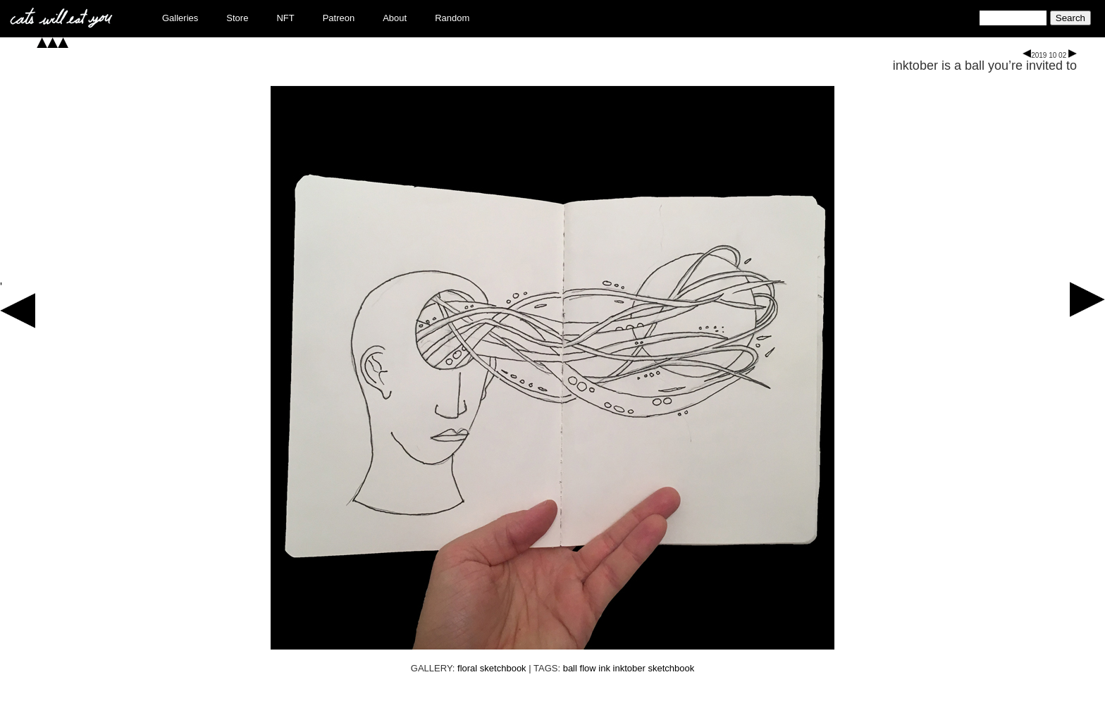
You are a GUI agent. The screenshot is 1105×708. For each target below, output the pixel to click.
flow (588, 668)
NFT (285, 18)
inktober (629, 668)
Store (237, 18)
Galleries (180, 18)
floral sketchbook (491, 668)
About (395, 18)
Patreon (339, 18)
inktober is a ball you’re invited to (985, 65)
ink (604, 668)
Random (452, 18)
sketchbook (671, 668)
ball (570, 668)
